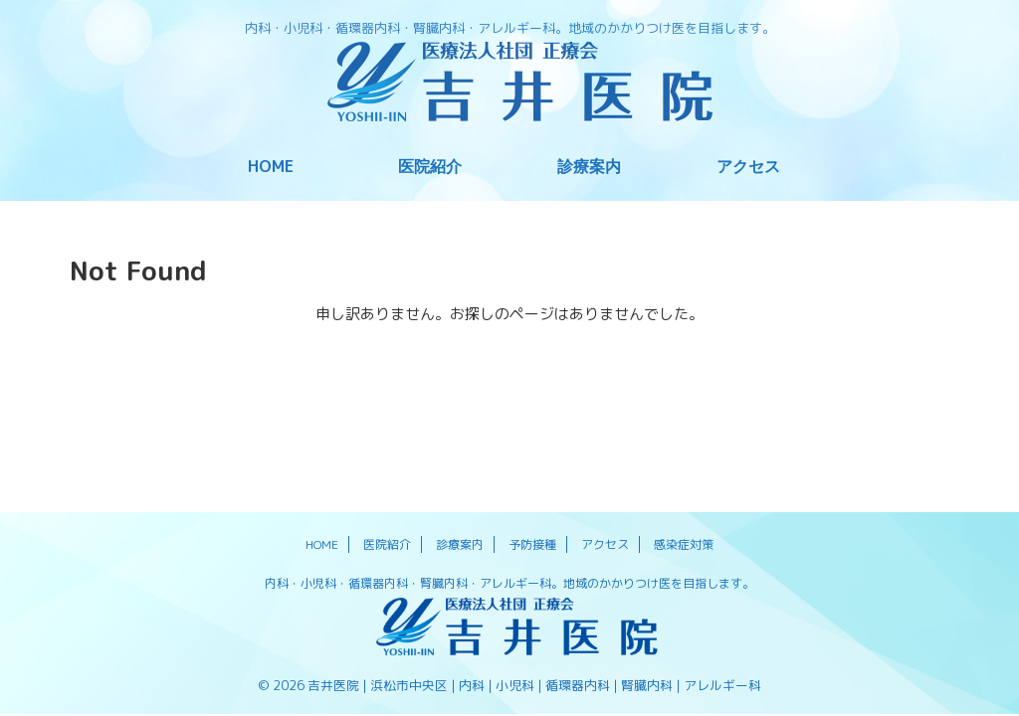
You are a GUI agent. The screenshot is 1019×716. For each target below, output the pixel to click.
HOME (271, 166)
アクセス (748, 166)
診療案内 (589, 166)
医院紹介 (430, 166)
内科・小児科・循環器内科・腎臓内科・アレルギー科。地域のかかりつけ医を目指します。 (509, 583)
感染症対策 (683, 544)
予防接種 (532, 544)
